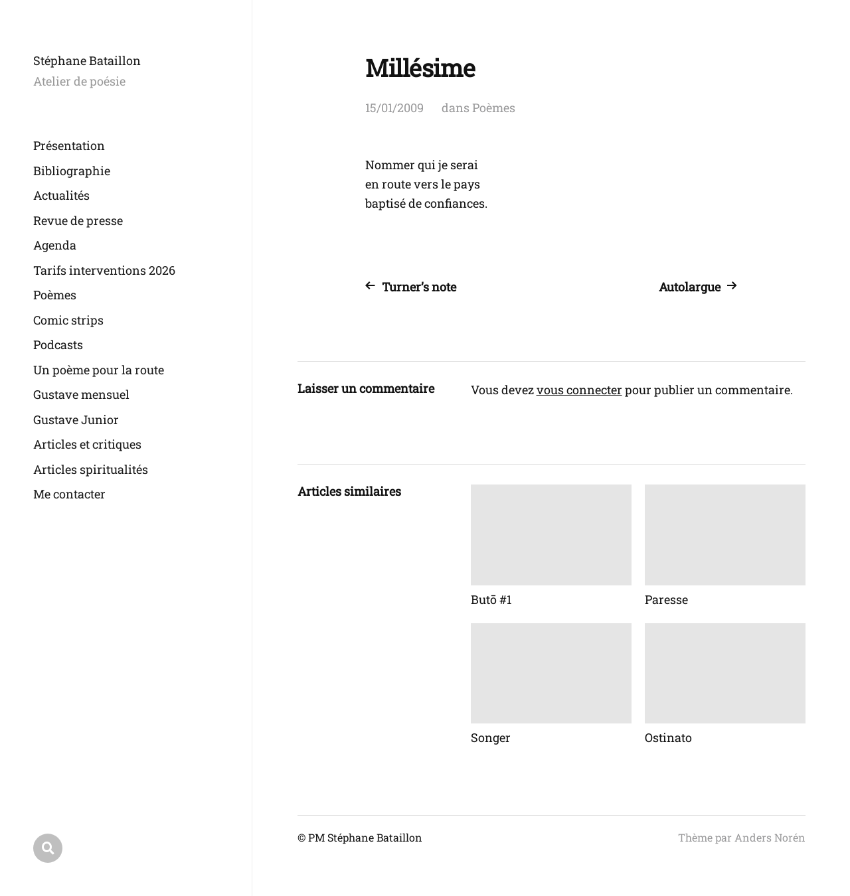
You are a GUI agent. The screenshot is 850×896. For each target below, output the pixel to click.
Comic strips (68, 320)
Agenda (54, 245)
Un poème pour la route (98, 370)
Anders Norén (770, 837)
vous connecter (579, 390)
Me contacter (69, 494)
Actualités (61, 195)
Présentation (69, 145)
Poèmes (54, 295)
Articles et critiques (87, 444)
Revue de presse (78, 220)
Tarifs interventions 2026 (104, 270)
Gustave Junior (76, 419)
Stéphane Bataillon (87, 60)
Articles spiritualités (90, 469)
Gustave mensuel (81, 394)
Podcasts (58, 344)
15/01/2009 (394, 107)
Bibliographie (71, 171)
